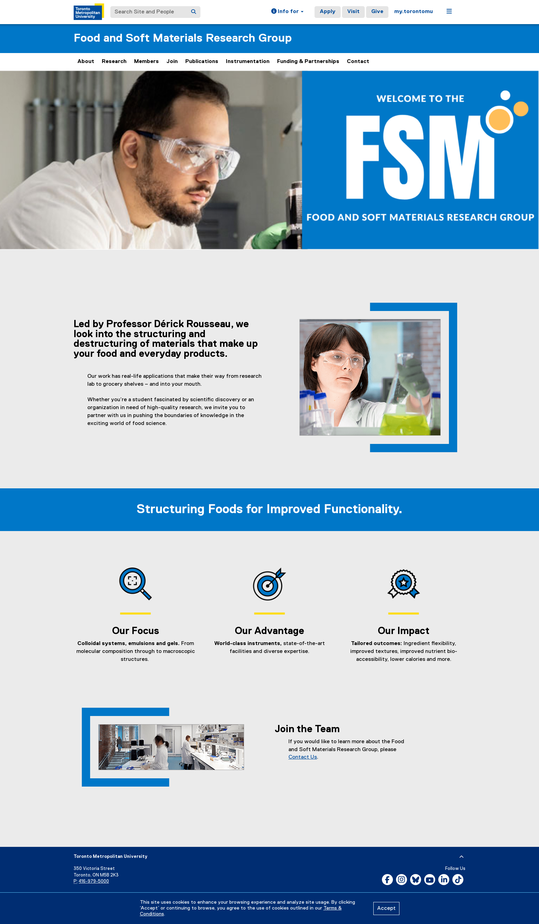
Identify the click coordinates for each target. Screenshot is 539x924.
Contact (358, 61)
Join (172, 61)
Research (114, 61)
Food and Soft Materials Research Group (183, 38)
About (85, 61)
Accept (386, 908)
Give (377, 11)
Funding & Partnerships (308, 61)
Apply (328, 11)
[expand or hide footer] (461, 857)
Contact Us (302, 757)
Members (146, 61)
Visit (353, 11)
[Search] (193, 12)
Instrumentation (248, 61)
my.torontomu (413, 11)
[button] (287, 12)
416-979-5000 (94, 881)
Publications (201, 61)
